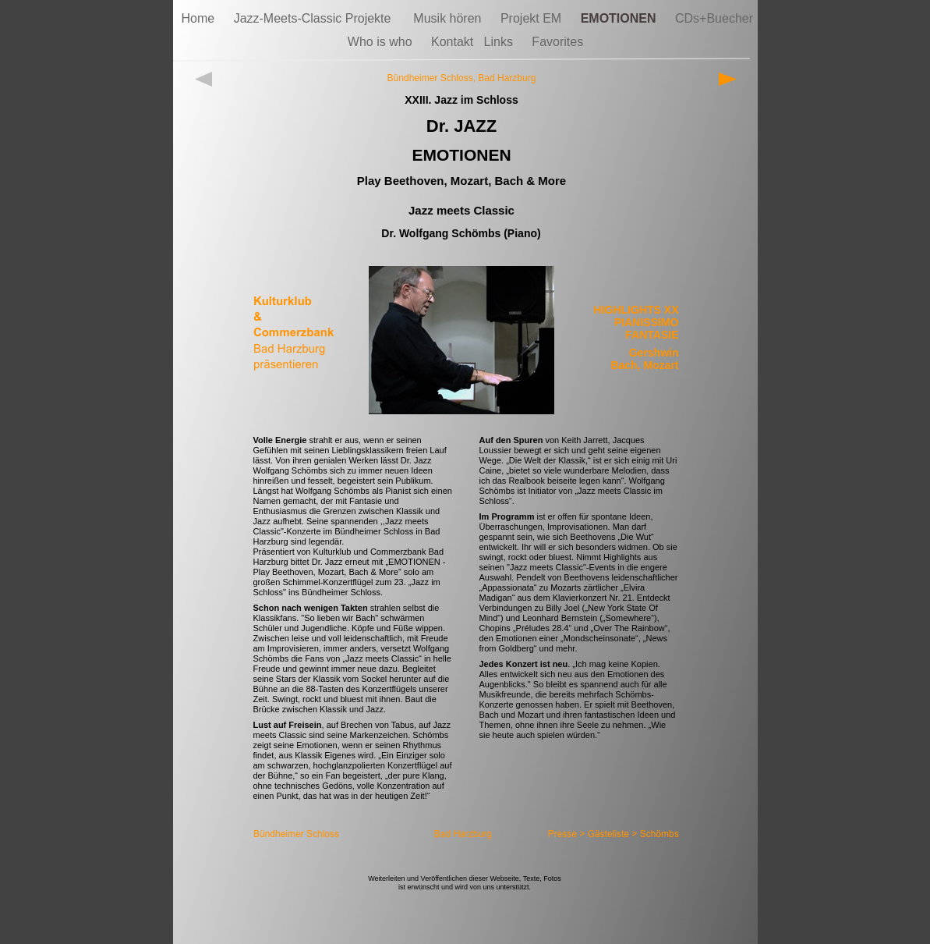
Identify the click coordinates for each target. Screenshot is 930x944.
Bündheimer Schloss (430, 78)
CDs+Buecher (714, 18)
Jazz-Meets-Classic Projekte (316, 18)
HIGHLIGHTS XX (636, 309)
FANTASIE (651, 334)
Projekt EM (532, 18)
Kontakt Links (473, 41)
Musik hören (449, 18)
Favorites (557, 41)
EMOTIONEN (620, 18)
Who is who (381, 41)
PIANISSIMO (646, 322)
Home (200, 18)
